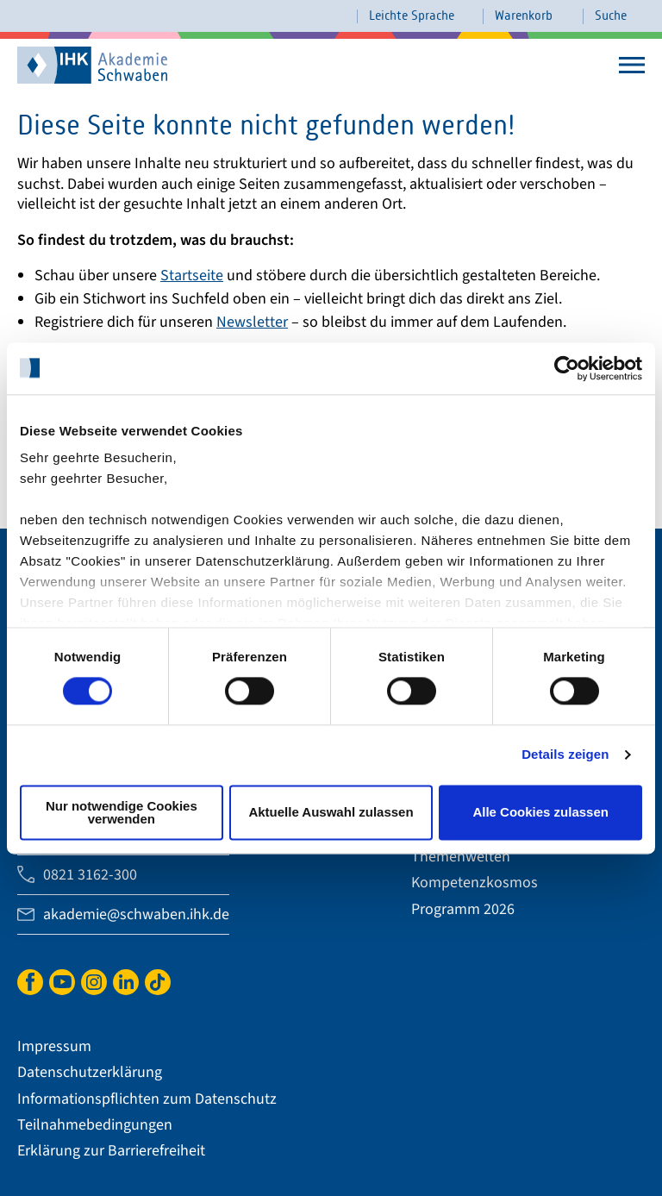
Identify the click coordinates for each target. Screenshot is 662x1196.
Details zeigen (565, 755)
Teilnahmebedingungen (94, 1125)
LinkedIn (126, 980)
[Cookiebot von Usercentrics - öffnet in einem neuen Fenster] (566, 368)
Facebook (30, 980)
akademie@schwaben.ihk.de (136, 914)
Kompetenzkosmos (474, 882)
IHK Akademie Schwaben (68, 64)
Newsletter (252, 322)
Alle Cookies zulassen (540, 812)
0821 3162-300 (90, 875)
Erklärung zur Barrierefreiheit (111, 1151)
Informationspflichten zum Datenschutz (147, 1099)
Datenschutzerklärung (89, 1072)
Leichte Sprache (411, 16)
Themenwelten (460, 856)
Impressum (54, 1046)
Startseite (191, 275)
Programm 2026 (463, 909)
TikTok (158, 980)
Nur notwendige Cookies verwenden (121, 812)
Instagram (94, 980)
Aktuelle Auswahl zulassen (330, 812)
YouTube (62, 980)
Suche (611, 16)
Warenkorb (524, 16)
